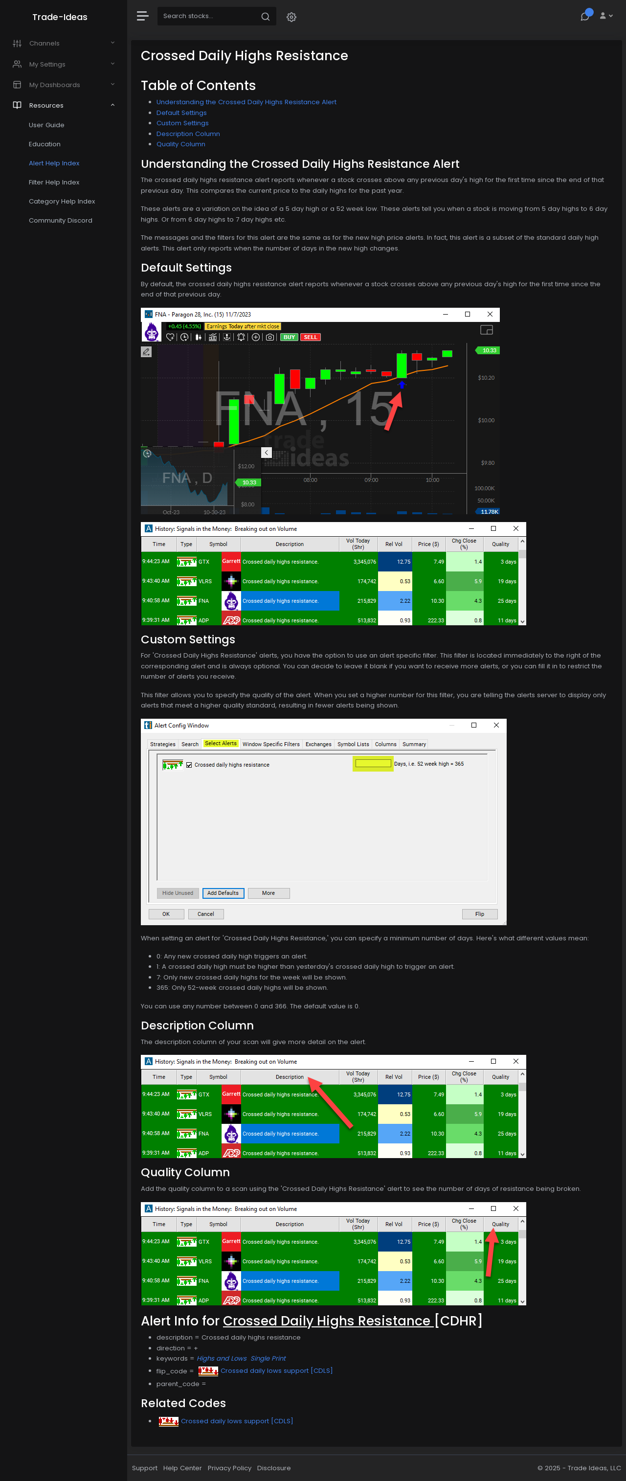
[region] (63, 740)
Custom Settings (182, 123)
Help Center (182, 1468)
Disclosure (274, 1468)
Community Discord (60, 220)
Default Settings (181, 112)
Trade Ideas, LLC (594, 1468)
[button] (291, 16)
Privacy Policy (229, 1468)
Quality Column (180, 144)
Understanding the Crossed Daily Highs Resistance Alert (246, 102)
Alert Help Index (54, 163)
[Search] (206, 16)
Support (144, 1468)
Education (45, 144)
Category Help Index (62, 201)
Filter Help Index (54, 182)
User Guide (47, 125)
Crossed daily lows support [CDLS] (266, 1370)
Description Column (188, 133)
